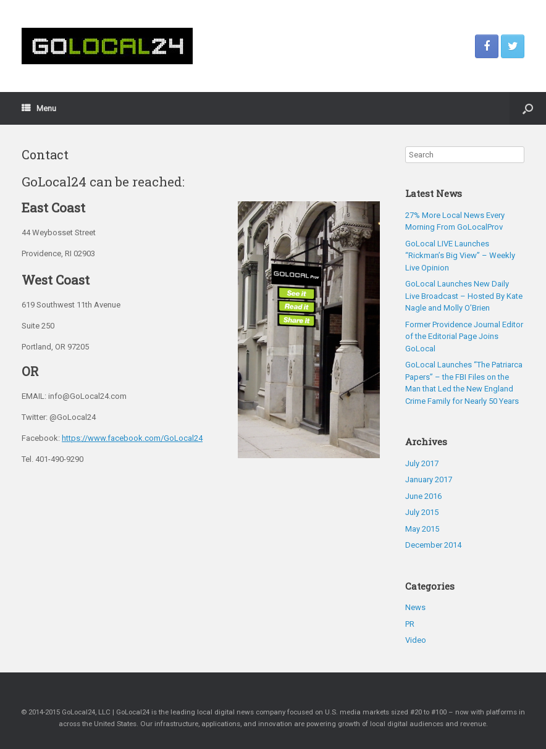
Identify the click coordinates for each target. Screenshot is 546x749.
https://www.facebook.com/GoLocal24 (132, 438)
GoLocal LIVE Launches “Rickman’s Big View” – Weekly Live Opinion (460, 255)
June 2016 (423, 496)
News (415, 607)
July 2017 (422, 463)
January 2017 (428, 479)
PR (409, 624)
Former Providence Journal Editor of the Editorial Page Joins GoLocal (464, 336)
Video (415, 640)
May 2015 (422, 529)
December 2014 (433, 545)
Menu (39, 108)
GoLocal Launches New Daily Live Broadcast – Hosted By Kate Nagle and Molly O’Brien (464, 295)
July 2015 (422, 512)
